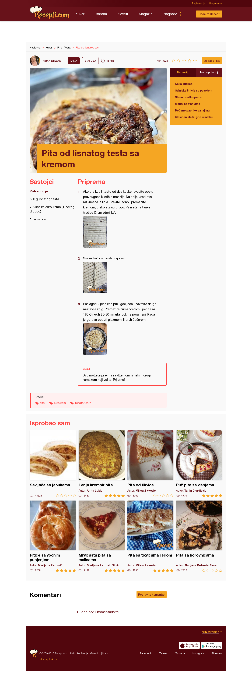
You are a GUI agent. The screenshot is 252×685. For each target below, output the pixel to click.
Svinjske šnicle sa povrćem (193, 90)
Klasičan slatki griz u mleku (194, 117)
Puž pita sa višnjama (199, 463)
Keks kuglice (183, 83)
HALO (53, 672)
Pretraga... (187, 14)
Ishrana (101, 14)
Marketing (95, 667)
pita (42, 402)
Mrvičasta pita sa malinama (102, 536)
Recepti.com (50, 12)
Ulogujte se (215, 3)
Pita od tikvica (150, 463)
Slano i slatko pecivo (189, 97)
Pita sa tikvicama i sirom (150, 536)
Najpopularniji (209, 72)
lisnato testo (83, 402)
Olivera (56, 60)
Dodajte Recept (209, 14)
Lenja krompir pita (102, 463)
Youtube (180, 667)
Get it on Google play (211, 659)
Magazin (145, 14)
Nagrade (170, 14)
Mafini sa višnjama (187, 103)
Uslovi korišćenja (79, 667)
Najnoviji (182, 72)
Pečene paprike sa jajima (192, 110)
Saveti (123, 14)
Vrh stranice (210, 645)
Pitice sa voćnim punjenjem (53, 536)
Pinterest (217, 667)
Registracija (198, 3)
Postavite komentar (151, 594)
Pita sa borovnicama (199, 536)
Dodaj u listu (212, 60)
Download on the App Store (189, 659)
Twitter (163, 667)
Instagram (198, 667)
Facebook (146, 667)
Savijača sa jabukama (53, 463)
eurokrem (60, 402)
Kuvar (80, 14)
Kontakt (106, 667)
